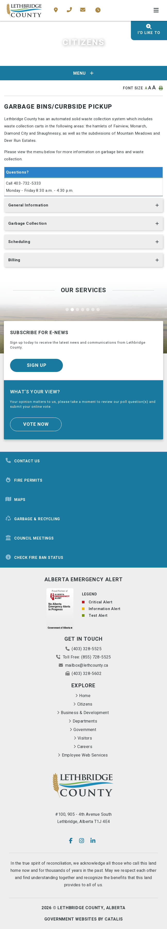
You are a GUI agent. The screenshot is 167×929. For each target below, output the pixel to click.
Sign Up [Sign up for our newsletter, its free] (36, 365)
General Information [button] (28, 205)
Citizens (85, 704)
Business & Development (85, 713)
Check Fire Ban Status (34, 557)
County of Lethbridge (24, 11)
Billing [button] (14, 260)
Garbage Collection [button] (27, 223)
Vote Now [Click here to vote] (36, 424)
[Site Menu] (83, 73)
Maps (15, 499)
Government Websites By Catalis (83, 919)
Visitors (85, 738)
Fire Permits (24, 480)
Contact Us (22, 461)
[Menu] (156, 10)
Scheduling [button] (19, 242)
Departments (85, 721)
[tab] (83, 206)
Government (84, 730)
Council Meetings (29, 538)
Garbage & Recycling (32, 519)
